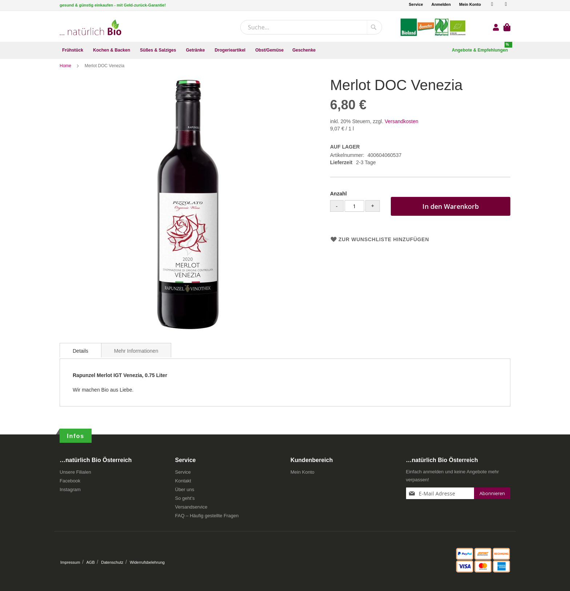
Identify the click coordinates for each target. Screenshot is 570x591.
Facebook (70, 483)
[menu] (285, 50)
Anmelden (441, 4)
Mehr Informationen (136, 356)
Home (66, 70)
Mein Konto (470, 4)
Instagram (70, 492)
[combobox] (311, 27)
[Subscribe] (492, 496)
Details (80, 356)
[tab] (80, 355)
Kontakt (183, 483)
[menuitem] (73, 50)
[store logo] (90, 27)
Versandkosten (401, 126)
